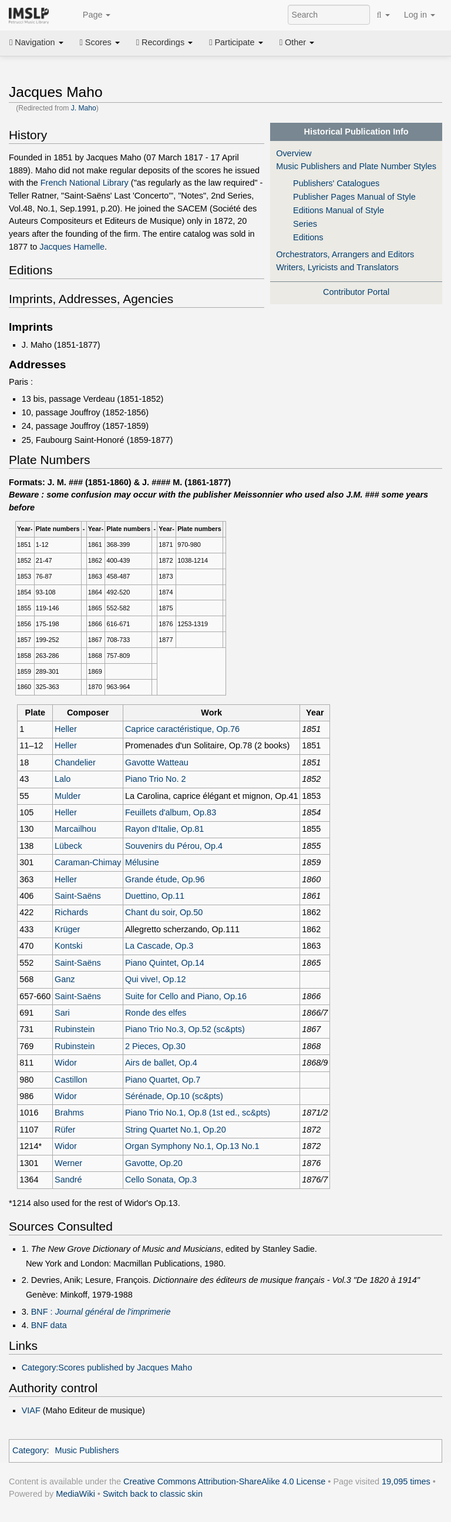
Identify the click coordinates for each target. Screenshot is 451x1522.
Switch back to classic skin (153, 1494)
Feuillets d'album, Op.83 (170, 812)
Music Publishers (87, 1450)
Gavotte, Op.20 (154, 1163)
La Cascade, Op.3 (159, 945)
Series (305, 224)
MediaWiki (75, 1494)
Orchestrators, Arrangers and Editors (345, 254)
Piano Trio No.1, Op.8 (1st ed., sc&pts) (197, 1112)
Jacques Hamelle (72, 246)
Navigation (36, 42)
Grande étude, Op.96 (165, 879)
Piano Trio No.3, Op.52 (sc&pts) (185, 1029)
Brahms (69, 1112)
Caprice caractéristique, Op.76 (182, 729)
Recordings (164, 42)
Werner (68, 1163)
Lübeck (68, 846)
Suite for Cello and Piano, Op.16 (186, 996)
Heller (66, 729)
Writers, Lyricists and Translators (337, 267)
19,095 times (406, 1481)
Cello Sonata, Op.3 (161, 1179)
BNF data (49, 1325)
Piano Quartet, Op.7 (162, 1079)
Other (297, 42)
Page (90, 15)
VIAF (31, 1410)
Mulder (67, 796)
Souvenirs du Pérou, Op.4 (174, 846)
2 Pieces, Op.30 (155, 1046)
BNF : (101, 1311)
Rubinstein (75, 1029)
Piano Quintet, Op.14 (164, 962)
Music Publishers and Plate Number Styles (356, 166)
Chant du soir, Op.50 (164, 912)
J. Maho (83, 108)
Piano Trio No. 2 (155, 779)
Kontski (68, 945)
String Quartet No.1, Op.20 (175, 1129)
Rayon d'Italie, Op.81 (164, 829)
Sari (62, 1012)
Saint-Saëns (78, 896)
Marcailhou (75, 829)
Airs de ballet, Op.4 (161, 1062)
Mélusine (142, 862)
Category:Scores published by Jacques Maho (107, 1367)
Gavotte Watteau (157, 762)
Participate (236, 42)
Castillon (71, 1079)
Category (29, 1450)
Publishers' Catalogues (336, 183)
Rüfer (65, 1129)
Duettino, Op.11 (154, 896)
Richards (71, 912)
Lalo (62, 779)
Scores (100, 42)
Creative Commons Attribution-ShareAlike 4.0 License (224, 1481)
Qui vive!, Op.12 (155, 979)
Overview (293, 153)
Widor (66, 1062)
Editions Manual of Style (338, 210)
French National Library (85, 182)
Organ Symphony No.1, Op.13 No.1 (192, 1146)
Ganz (65, 979)
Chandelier (75, 762)
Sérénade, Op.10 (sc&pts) (174, 1096)
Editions (308, 237)
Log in (419, 14)
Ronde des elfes (155, 1012)
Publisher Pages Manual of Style (354, 196)
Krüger (67, 929)
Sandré (68, 1179)
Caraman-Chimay (88, 862)
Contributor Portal (356, 292)
